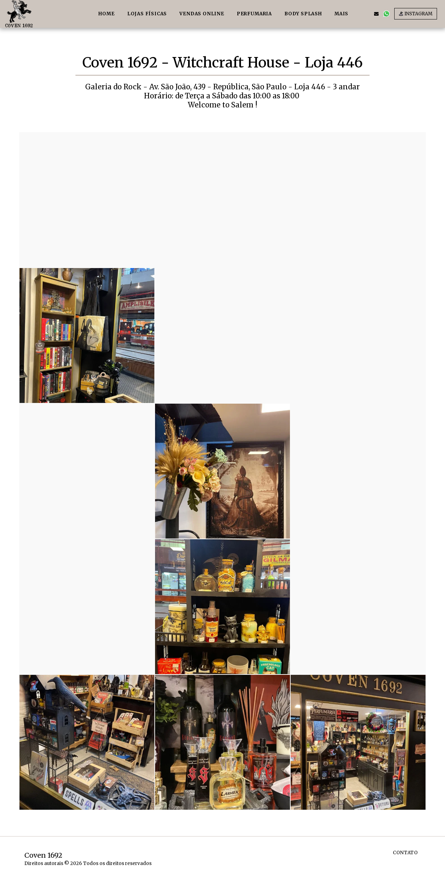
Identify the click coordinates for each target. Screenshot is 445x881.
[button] (366, 13)
